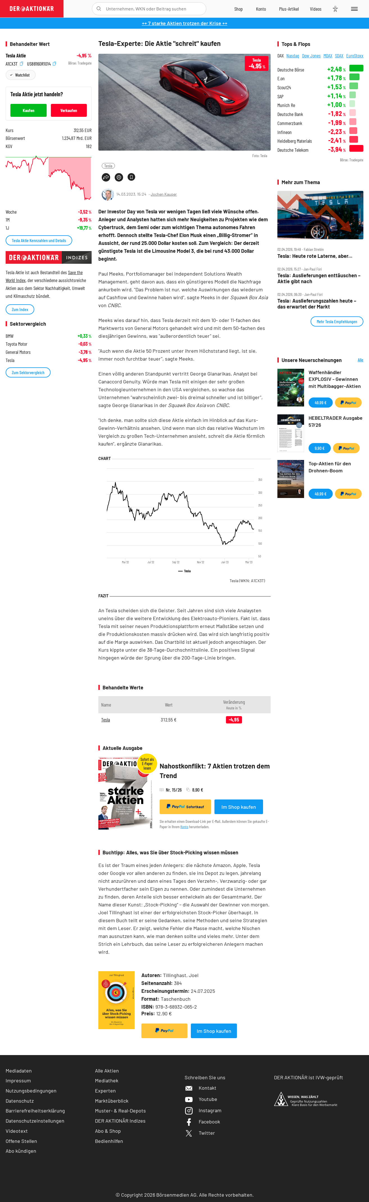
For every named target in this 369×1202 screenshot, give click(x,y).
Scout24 (284, 87)
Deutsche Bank (290, 114)
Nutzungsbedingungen (31, 1090)
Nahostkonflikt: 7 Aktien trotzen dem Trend (215, 770)
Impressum (18, 1080)
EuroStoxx (354, 55)
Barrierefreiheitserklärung (35, 1110)
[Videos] (315, 8)
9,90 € (320, 448)
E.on (281, 78)
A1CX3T (14, 63)
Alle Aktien (107, 1070)
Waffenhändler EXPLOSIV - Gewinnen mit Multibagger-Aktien (335, 379)
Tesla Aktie (16, 56)
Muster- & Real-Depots (120, 1110)
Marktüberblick (111, 1101)
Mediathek (106, 1080)
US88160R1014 (41, 63)
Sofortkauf (185, 806)
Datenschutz (20, 1101)
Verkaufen (68, 110)
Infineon (284, 132)
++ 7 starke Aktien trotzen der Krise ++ (184, 23)
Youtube (201, 1099)
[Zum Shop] (238, 8)
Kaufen (28, 110)
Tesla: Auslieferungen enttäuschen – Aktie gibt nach (319, 278)
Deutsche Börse (290, 70)
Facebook (202, 1121)
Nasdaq (292, 55)
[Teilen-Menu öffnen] (106, 177)
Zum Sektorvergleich (28, 372)
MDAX (327, 55)
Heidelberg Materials (294, 141)
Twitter (200, 1133)
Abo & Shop (108, 1131)
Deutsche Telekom (293, 150)
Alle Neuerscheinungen (354, 360)
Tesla (108, 165)
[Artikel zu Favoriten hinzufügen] (131, 177)
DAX (280, 55)
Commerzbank (289, 123)
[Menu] (353, 8)
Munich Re (286, 105)
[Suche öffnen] (99, 8)
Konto (184, 826)
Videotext (17, 1131)
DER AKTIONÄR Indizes (120, 1121)
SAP (280, 96)
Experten (105, 1090)
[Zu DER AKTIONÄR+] (288, 8)
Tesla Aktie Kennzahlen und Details (39, 240)
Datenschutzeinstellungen (35, 1121)
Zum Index (20, 309)
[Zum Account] (260, 8)
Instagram (203, 1110)
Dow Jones (311, 55)
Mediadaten (19, 1070)
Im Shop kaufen (238, 807)
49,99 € (321, 402)
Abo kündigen (21, 1151)
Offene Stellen (21, 1141)
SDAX (339, 55)
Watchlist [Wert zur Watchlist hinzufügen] (22, 74)
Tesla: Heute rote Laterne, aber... (314, 256)
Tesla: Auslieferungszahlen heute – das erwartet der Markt (316, 303)
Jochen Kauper (164, 194)
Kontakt (200, 1088)
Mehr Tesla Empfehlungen (337, 321)
